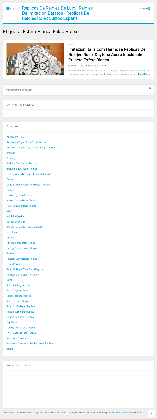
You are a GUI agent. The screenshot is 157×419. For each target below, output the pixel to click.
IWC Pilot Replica (15, 216)
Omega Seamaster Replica (21, 243)
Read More (144, 74)
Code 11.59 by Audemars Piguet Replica (28, 184)
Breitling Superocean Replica (22, 168)
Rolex (71, 45)
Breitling (11, 158)
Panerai (11, 253)
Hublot (10, 190)
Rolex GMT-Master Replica (21, 306)
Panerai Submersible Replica (22, 258)
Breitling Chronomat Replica (22, 163)
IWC (9, 211)
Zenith (10, 348)
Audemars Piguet (16, 137)
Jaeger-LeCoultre (16, 221)
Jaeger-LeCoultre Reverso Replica (25, 227)
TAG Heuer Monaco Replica (21, 333)
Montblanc (12, 232)
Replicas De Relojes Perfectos (23, 274)
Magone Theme (119, 412)
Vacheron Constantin (18, 338)
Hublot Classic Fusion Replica (22, 200)
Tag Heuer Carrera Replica (21, 327)
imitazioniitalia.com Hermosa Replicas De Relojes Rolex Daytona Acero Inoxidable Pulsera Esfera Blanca (107, 54)
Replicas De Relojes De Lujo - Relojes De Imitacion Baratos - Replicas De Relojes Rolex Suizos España (57, 13)
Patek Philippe (14, 264)
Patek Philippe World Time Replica (25, 269)
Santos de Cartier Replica (20, 317)
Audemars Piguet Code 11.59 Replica (27, 142)
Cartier (10, 179)
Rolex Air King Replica (18, 285)
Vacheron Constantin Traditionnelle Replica (30, 343)
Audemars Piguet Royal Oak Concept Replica (31, 147)
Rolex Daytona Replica (18, 290)
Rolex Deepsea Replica (19, 295)
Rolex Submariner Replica (20, 311)
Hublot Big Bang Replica (19, 195)
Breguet (11, 153)
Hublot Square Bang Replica (21, 205)
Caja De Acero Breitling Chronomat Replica (29, 174)
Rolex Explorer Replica (18, 301)
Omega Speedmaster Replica (22, 248)
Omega (11, 237)
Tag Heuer (12, 322)
